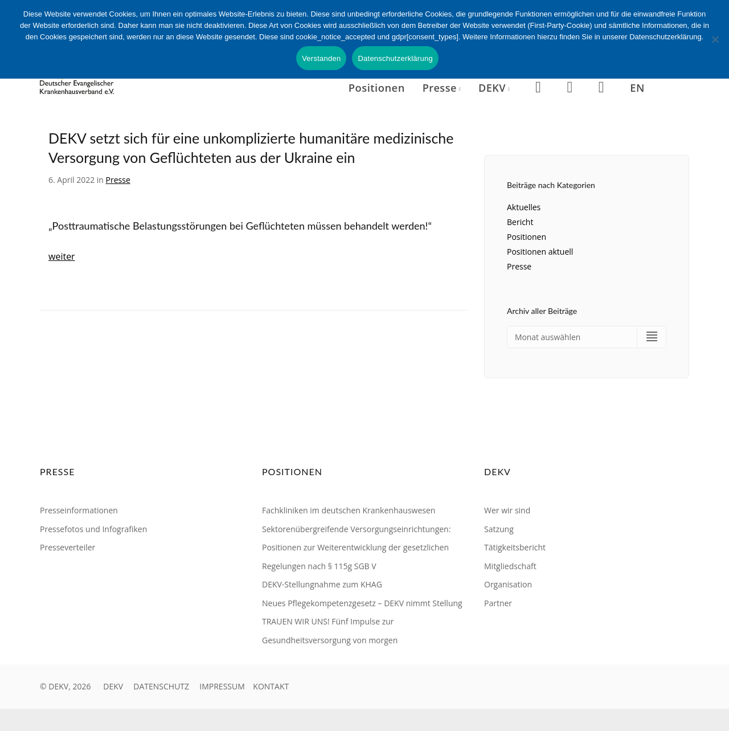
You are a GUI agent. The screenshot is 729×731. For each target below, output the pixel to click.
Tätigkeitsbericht (515, 547)
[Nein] (714, 39)
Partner (498, 603)
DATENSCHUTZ (161, 686)
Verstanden (321, 58)
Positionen (377, 87)
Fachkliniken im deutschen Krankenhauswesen (348, 510)
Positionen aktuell (540, 251)
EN (637, 87)
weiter (61, 256)
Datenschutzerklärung (395, 58)
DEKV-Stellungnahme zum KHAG (322, 584)
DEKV (113, 686)
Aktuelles (523, 207)
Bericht (520, 222)
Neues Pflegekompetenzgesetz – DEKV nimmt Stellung (362, 603)
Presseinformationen (79, 510)
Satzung (499, 529)
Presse (118, 179)
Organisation (508, 584)
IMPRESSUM (222, 686)
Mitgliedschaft (510, 566)
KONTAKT (271, 686)
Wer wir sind (507, 510)
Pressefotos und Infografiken (93, 529)
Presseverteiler (67, 547)
